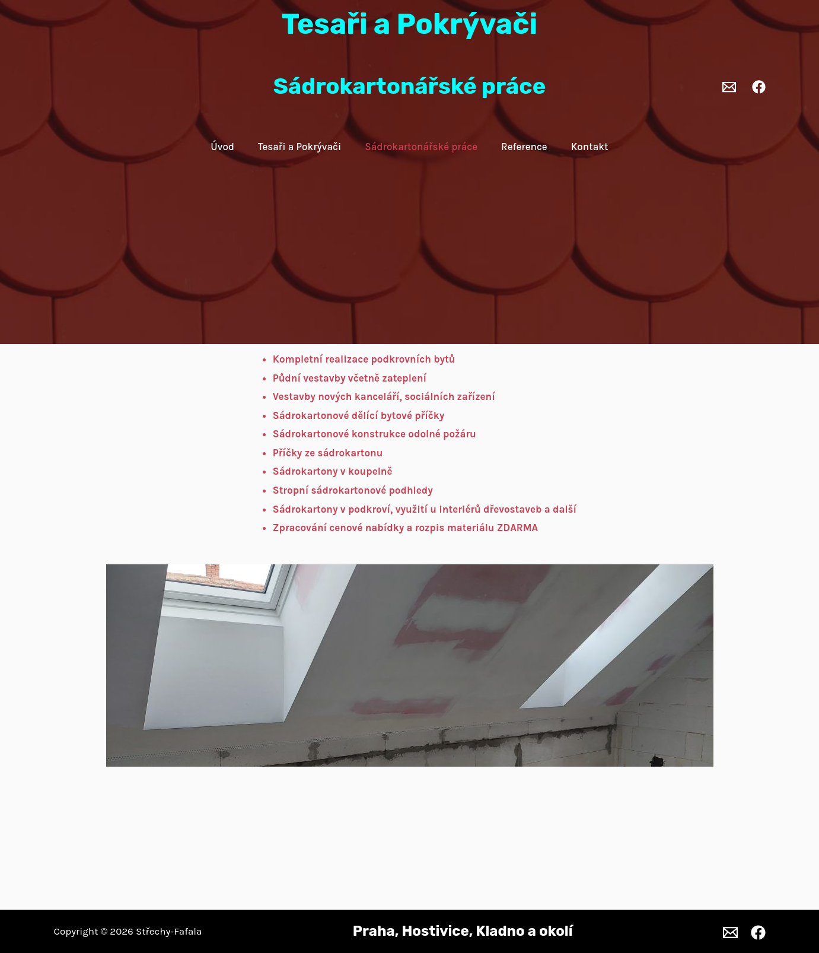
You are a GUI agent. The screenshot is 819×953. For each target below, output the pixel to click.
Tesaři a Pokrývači (299, 147)
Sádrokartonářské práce (421, 147)
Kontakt (589, 147)
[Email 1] (729, 87)
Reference (524, 147)
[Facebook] (759, 87)
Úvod (222, 147)
